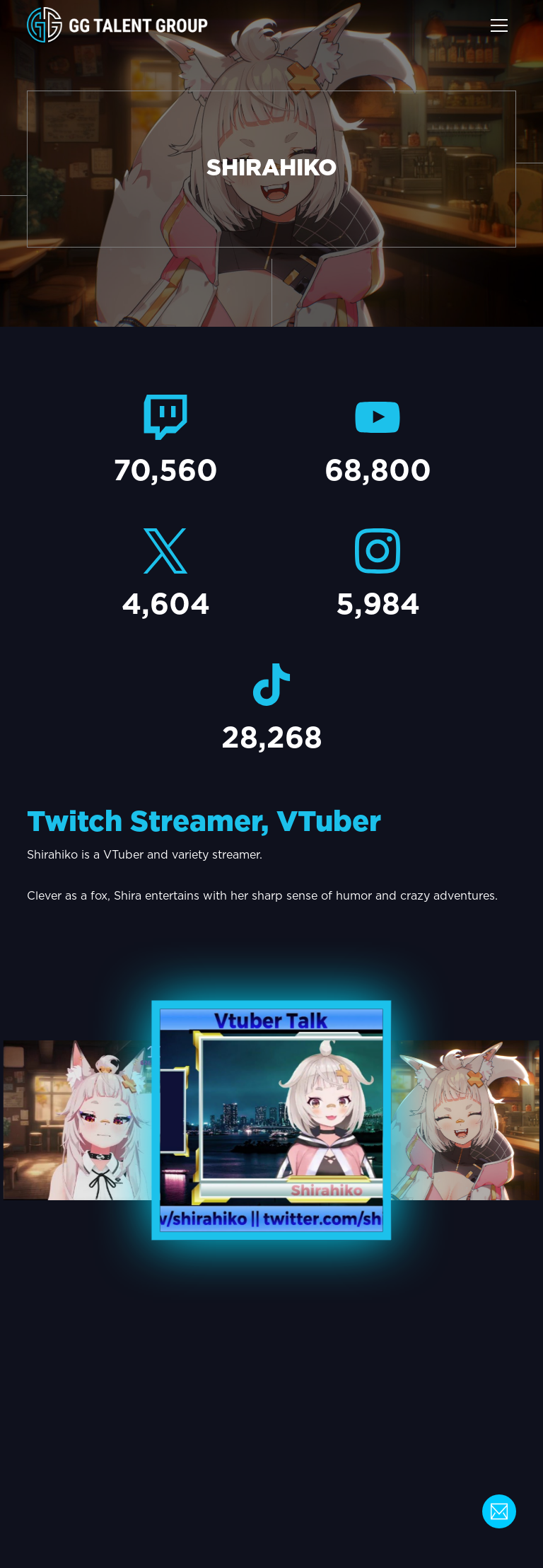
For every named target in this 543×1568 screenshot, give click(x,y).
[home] (117, 25)
